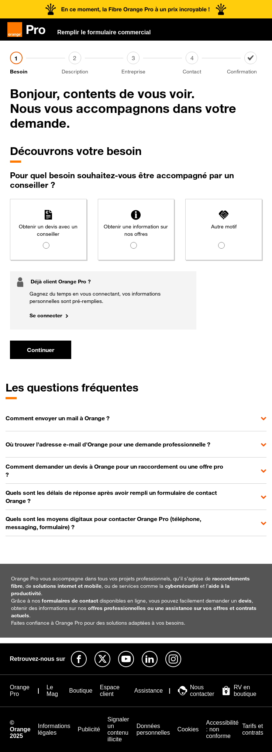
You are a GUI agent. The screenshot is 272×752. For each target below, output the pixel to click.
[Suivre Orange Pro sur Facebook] (79, 659)
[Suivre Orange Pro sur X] (102, 659)
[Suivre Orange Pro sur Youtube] (126, 659)
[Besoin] (39, 63)
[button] (136, 418)
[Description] (98, 63)
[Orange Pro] (29, 29)
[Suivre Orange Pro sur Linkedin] (150, 659)
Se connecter (46, 315)
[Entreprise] (156, 63)
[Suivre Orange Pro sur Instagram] (173, 659)
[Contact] (215, 63)
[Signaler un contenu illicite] (118, 729)
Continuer (40, 349)
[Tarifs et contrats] (252, 729)
